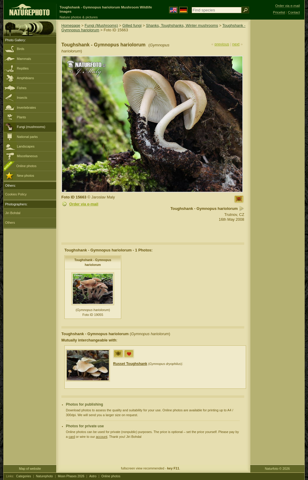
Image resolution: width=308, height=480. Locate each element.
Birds (20, 49)
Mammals (24, 59)
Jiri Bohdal (12, 213)
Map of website (30, 468)
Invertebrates (26, 107)
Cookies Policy (15, 194)
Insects (22, 97)
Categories (23, 476)
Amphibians (25, 78)
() (147, 364)
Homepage (70, 25)
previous (221, 44)
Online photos (26, 166)
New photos (25, 175)
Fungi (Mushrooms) (101, 25)
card (72, 436)
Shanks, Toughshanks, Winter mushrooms (182, 25)
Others (10, 222)
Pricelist (279, 12)
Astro (93, 476)
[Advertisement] (277, 116)
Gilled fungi (132, 25)
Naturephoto (44, 476)
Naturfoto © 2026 (277, 468)
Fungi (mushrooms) (31, 127)
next (235, 44)
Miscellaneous (27, 156)
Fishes (21, 88)
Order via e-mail (83, 204)
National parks (27, 137)
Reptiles (23, 68)
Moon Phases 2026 (71, 476)
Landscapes (26, 146)
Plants (21, 117)
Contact (294, 12)
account (101, 436)
